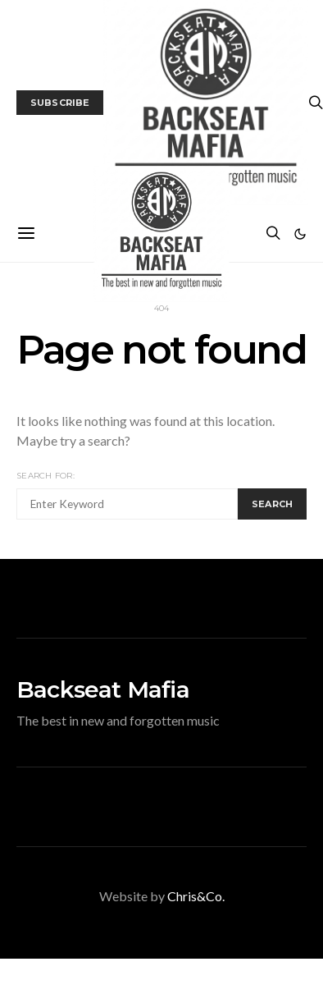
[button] (300, 233)
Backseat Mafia (102, 689)
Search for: (45, 475)
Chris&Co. (196, 896)
